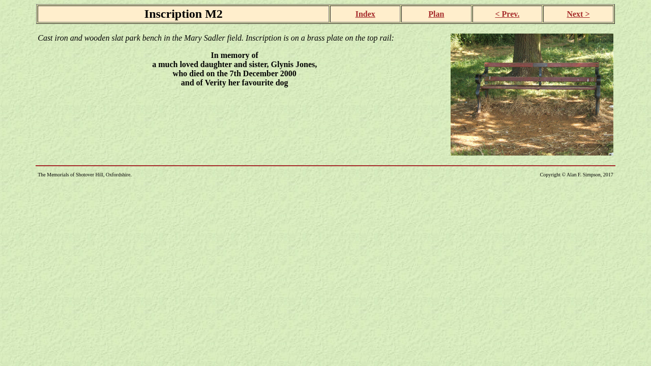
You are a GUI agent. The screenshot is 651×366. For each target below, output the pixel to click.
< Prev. (507, 14)
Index (365, 14)
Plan (436, 14)
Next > (578, 14)
